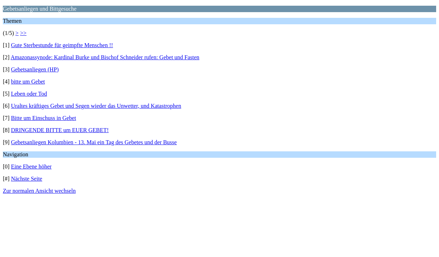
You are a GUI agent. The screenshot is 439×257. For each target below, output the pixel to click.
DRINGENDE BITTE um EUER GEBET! (60, 130)
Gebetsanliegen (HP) (35, 69)
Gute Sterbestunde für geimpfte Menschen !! (62, 45)
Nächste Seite (27, 179)
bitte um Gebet (28, 82)
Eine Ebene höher (31, 166)
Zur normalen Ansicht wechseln (39, 191)
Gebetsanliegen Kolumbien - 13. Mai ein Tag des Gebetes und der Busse (94, 142)
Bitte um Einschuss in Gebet (43, 118)
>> (23, 33)
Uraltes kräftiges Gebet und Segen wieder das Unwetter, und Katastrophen (96, 106)
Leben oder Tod (29, 94)
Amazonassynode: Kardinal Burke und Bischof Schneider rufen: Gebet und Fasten (105, 57)
